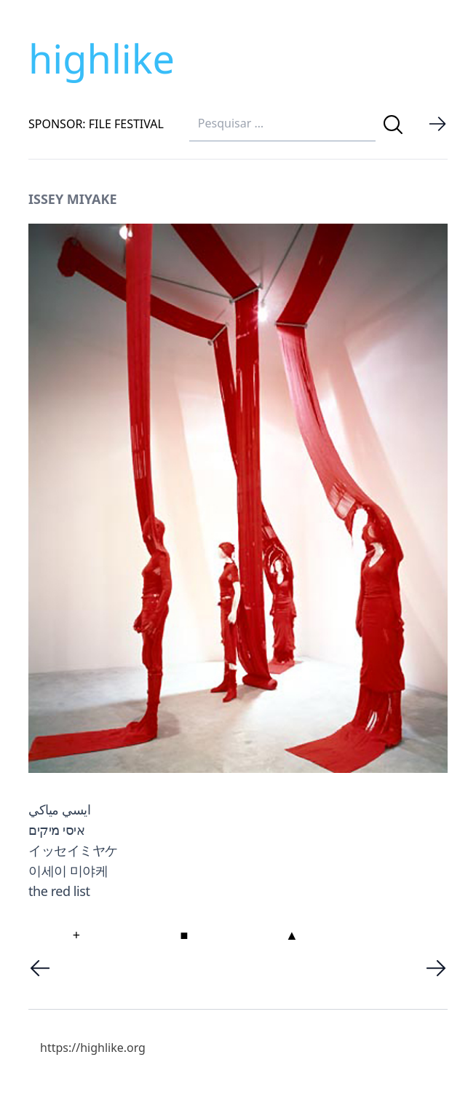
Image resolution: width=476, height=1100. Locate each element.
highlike (101, 58)
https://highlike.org (93, 1048)
